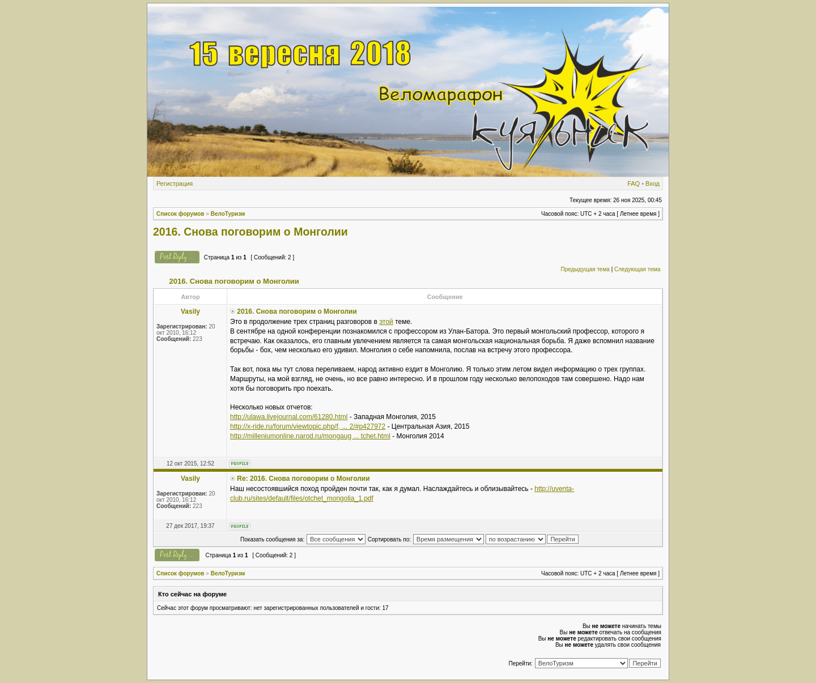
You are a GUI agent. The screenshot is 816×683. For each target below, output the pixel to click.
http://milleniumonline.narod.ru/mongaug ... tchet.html (310, 436)
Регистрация (174, 183)
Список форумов (180, 214)
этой (386, 322)
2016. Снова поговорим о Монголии (250, 231)
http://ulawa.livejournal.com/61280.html (288, 417)
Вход (652, 183)
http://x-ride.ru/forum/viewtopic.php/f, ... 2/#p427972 (307, 426)
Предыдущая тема (584, 269)
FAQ (633, 183)
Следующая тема (637, 269)
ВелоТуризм (228, 214)
